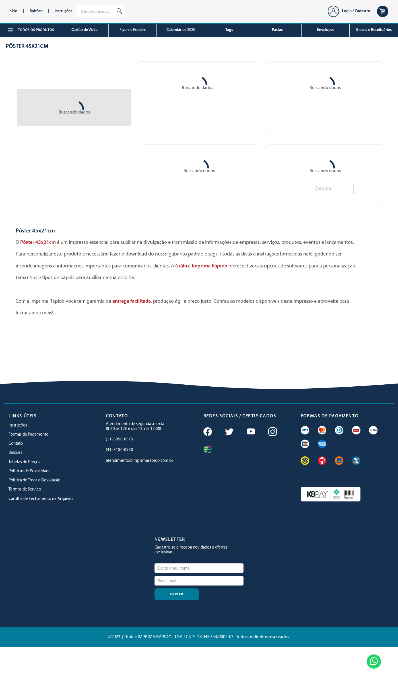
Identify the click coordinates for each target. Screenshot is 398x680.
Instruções (63, 11)
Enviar (176, 594)
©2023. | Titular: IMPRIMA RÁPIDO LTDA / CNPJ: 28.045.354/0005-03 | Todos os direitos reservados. (199, 637)
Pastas (277, 30)
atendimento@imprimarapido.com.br (139, 461)
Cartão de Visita (84, 30)
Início (13, 11)
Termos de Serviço (25, 489)
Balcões (36, 11)
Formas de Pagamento (28, 434)
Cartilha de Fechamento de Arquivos (41, 499)
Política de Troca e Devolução (34, 480)
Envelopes (325, 30)
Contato (16, 444)
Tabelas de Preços (24, 462)
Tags (229, 30)
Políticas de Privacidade (30, 471)
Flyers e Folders (132, 30)
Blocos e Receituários (374, 30)
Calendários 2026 (180, 30)
